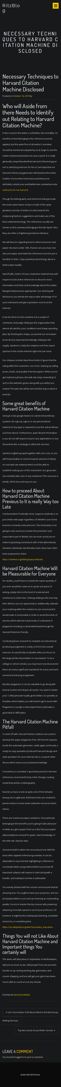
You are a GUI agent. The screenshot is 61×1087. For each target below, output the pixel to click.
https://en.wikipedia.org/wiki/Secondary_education (27, 927)
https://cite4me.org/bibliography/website (22, 559)
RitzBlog (11, 8)
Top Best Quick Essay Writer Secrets (35, 1030)
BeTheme (35, 1074)
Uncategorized (21, 994)
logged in (19, 1057)
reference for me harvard (15, 189)
